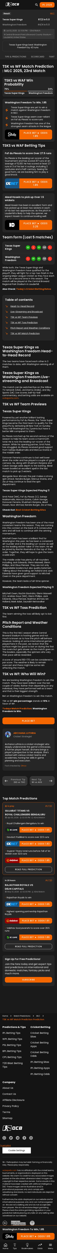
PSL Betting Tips (11, 1045)
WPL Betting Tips (12, 1039)
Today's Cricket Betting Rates (33, 289)
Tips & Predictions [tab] (15, 56)
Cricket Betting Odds (39, 1054)
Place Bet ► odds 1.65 (27, 830)
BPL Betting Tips (11, 1051)
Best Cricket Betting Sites (31, 509)
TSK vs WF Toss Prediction (21, 322)
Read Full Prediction (28, 869)
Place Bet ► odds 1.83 (27, 844)
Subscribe (28, 979)
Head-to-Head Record (19, 306)
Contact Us (9, 1094)
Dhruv (23, 765)
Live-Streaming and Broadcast (24, 311)
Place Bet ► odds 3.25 (26, 225)
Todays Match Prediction (17, 708)
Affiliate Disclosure (13, 1100)
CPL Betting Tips (12, 1057)
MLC (52, 13)
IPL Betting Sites (39, 1062)
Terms (6, 1112)
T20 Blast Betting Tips (12, 1065)
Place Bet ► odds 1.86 (27, 937)
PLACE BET (28, 720)
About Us (7, 1088)
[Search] (37, 5)
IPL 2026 (47, 4)
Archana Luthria (24, 733)
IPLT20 (48, 806)
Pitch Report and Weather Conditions (27, 327)
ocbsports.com (10, 398)
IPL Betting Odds (40, 1074)
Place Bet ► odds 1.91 (27, 921)
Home (5, 1016)
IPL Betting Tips (11, 1033)
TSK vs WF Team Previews (21, 317)
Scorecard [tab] (37, 56)
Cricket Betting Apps (39, 1044)
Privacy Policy (10, 1106)
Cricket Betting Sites (39, 1034)
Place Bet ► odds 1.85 (26, 134)
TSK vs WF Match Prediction (22, 333)
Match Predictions (22, 1016)
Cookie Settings (16, 1150)
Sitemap (7, 1118)
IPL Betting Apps (40, 1068)
